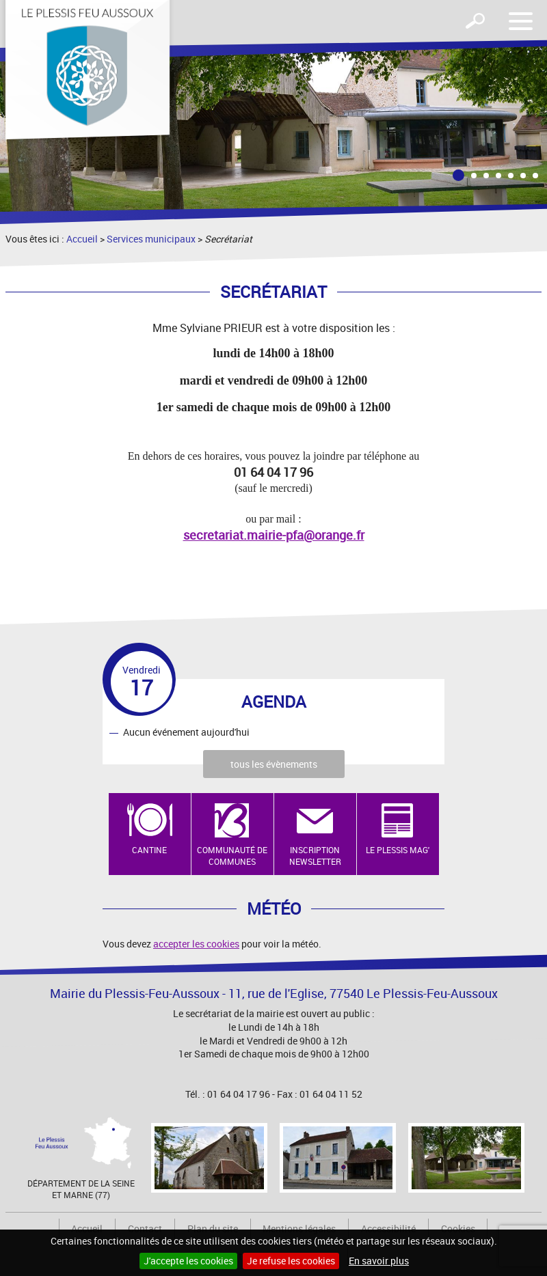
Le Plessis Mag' (397, 849)
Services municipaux (151, 238)
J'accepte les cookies (188, 1260)
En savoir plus (379, 1260)
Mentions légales (299, 1228)
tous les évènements (273, 764)
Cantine (149, 849)
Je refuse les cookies (291, 1260)
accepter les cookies (196, 943)
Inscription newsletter (315, 855)
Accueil (82, 238)
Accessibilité (388, 1228)
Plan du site (212, 1228)
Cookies (458, 1228)
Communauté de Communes (232, 855)
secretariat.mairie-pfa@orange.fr (273, 535)
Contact (145, 1228)
